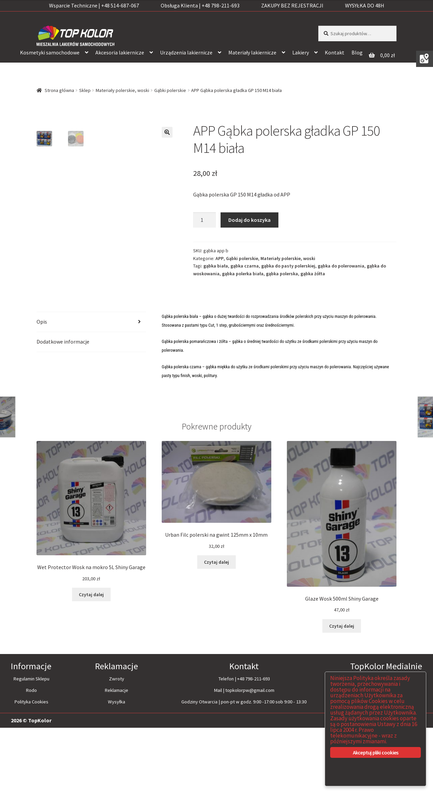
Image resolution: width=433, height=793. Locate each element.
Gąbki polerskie (170, 90)
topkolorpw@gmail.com (249, 755)
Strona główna (59, 90)
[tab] (91, 387)
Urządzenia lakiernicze (186, 52)
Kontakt (334, 52)
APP (219, 258)
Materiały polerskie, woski (122, 90)
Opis (42, 386)
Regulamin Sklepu (31, 744)
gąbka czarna (244, 266)
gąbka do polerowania (341, 266)
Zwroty (116, 744)
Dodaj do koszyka (249, 219)
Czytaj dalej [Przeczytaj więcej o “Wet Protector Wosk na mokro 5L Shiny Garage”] (91, 660)
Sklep (85, 90)
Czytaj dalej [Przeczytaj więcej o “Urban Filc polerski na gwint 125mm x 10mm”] (216, 627)
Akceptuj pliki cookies (375, 752)
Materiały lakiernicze (252, 52)
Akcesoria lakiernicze (119, 52)
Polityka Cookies (31, 767)
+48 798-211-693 (253, 744)
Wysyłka (116, 767)
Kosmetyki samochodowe (49, 52)
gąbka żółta (312, 274)
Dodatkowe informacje (63, 406)
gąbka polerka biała (243, 274)
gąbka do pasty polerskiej (288, 266)
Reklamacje (116, 755)
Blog (357, 52)
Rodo (31, 755)
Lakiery (300, 52)
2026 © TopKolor (31, 785)
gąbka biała (215, 266)
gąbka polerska (282, 274)
